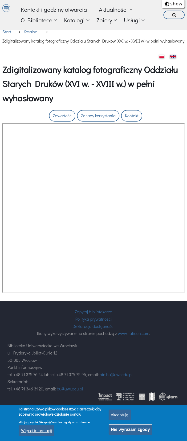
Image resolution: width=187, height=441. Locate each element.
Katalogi (31, 32)
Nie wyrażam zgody (130, 429)
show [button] (176, 3)
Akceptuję (119, 414)
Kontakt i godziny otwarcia (54, 9)
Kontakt (131, 115)
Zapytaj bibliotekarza (93, 312)
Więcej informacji (36, 430)
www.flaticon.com (133, 333)
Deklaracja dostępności (93, 326)
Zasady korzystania (98, 115)
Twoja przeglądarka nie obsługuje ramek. (93, 208)
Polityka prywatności (93, 319)
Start (6, 32)
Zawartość (62, 115)
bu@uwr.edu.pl (70, 389)
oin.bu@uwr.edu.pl (116, 374)
